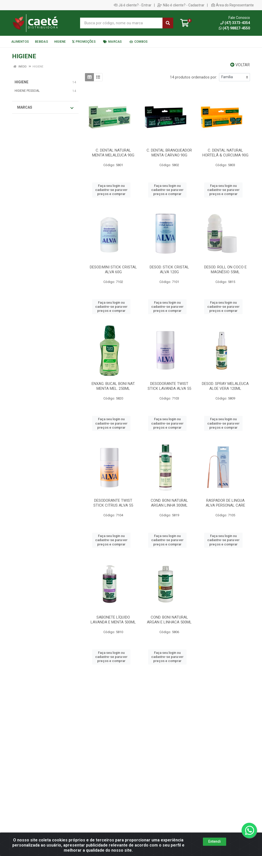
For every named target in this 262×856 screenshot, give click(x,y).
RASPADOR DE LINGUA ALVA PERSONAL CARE (225, 503)
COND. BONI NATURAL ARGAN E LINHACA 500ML (169, 619)
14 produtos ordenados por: (193, 77)
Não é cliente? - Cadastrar (180, 5)
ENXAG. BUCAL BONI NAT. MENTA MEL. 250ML (113, 386)
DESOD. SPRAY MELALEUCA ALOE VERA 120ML (225, 386)
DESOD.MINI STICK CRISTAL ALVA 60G (113, 269)
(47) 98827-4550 (234, 28)
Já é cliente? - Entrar (132, 5)
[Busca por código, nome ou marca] (121, 23)
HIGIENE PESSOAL (27, 91)
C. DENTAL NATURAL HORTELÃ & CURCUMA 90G (225, 152)
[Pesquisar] (167, 23)
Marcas (45, 107)
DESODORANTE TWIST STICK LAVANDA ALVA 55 (169, 386)
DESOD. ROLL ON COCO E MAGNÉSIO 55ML (225, 269)
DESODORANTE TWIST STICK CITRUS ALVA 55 (113, 503)
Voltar (240, 64)
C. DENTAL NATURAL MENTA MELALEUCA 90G (113, 152)
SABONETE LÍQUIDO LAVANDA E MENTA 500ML (113, 619)
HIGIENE (21, 82)
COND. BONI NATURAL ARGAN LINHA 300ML (169, 503)
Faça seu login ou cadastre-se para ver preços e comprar (111, 190)
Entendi (214, 844)
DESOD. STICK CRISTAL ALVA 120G (169, 269)
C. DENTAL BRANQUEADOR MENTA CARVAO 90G (169, 152)
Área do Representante (232, 5)
